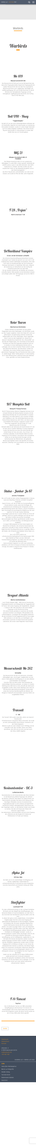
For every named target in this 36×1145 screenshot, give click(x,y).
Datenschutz (5, 1041)
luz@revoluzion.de (6, 1052)
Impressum (4, 1039)
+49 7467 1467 (5, 1054)
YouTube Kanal (5, 1075)
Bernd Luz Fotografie (7, 1069)
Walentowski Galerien (7, 1077)
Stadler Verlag (5, 1072)
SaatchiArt (4, 1080)
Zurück (5, 1029)
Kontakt (3, 1044)
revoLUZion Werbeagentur (9, 1066)
